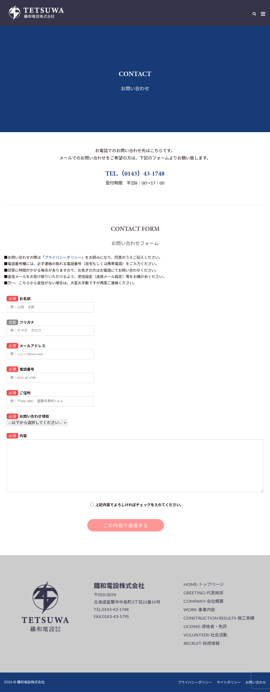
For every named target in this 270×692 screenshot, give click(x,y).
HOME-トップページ (204, 584)
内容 (135, 463)
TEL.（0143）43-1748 (135, 173)
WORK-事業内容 (199, 609)
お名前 (50, 302)
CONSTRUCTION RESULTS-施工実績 (219, 617)
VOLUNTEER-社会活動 (205, 634)
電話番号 (50, 372)
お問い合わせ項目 (37, 419)
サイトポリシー (229, 682)
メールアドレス (50, 349)
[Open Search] (254, 14)
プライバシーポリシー (63, 257)
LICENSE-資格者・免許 (205, 626)
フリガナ (50, 326)
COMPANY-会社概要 (204, 601)
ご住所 (50, 396)
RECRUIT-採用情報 (202, 643)
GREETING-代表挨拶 (203, 592)
